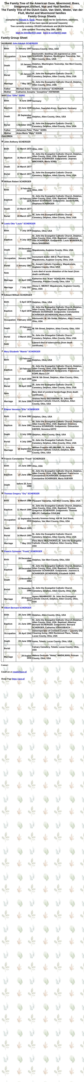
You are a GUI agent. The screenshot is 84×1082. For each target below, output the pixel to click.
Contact (4, 665)
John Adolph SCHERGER (25, 43)
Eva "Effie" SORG (16, 95)
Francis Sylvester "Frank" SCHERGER (23, 551)
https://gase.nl (18, 679)
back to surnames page (54, 33)
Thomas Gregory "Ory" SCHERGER (21, 494)
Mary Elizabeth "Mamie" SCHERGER (22, 351)
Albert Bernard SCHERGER (17, 608)
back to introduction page (28, 33)
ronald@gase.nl (20, 672)
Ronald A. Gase (27, 20)
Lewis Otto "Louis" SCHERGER (19, 224)
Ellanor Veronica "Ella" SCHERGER (21, 409)
